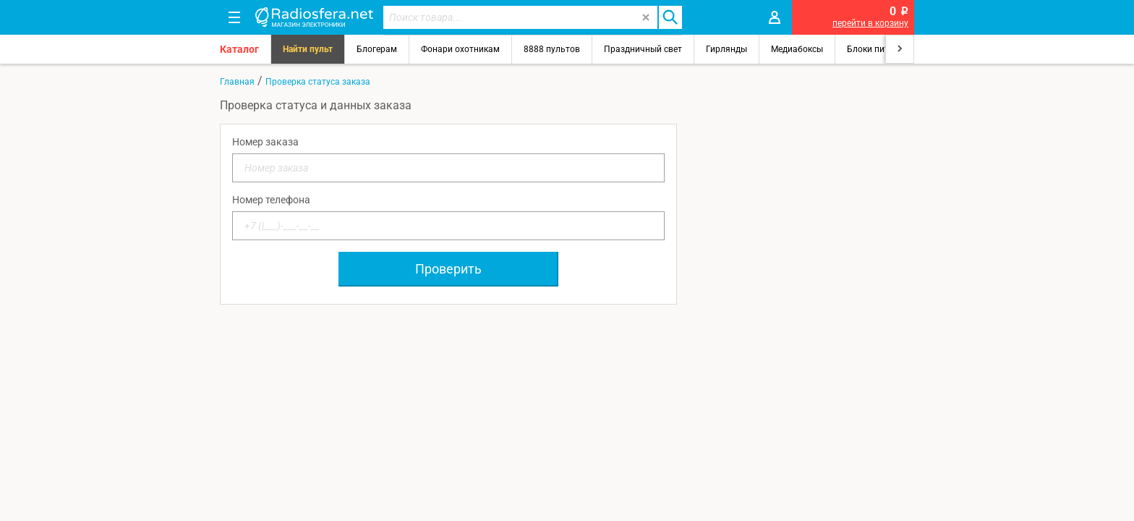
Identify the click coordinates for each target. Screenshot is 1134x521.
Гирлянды (726, 49)
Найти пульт (308, 49)
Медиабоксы (797, 49)
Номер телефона (271, 200)
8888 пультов (552, 49)
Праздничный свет (643, 49)
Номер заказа (265, 142)
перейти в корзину (870, 23)
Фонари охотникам (460, 49)
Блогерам (377, 49)
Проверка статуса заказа (317, 82)
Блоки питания (878, 49)
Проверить (448, 268)
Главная (237, 82)
